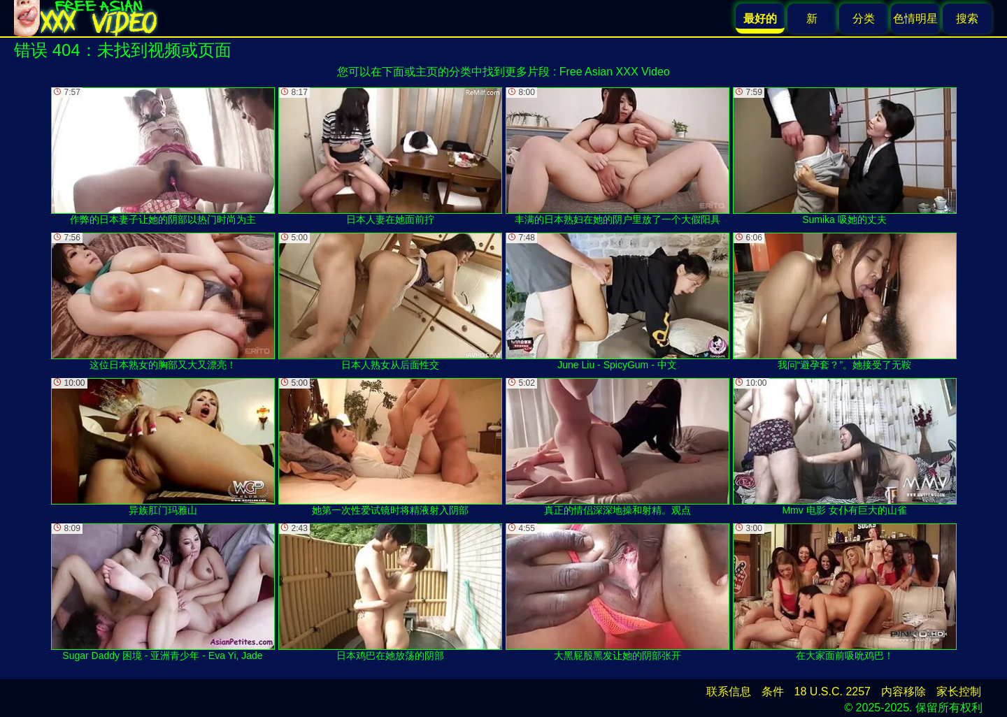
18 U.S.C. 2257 (832, 691)
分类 (863, 18)
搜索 (967, 18)
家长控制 (958, 691)
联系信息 (728, 691)
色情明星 (915, 18)
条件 (773, 691)
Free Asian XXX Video (614, 72)
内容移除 (903, 691)
